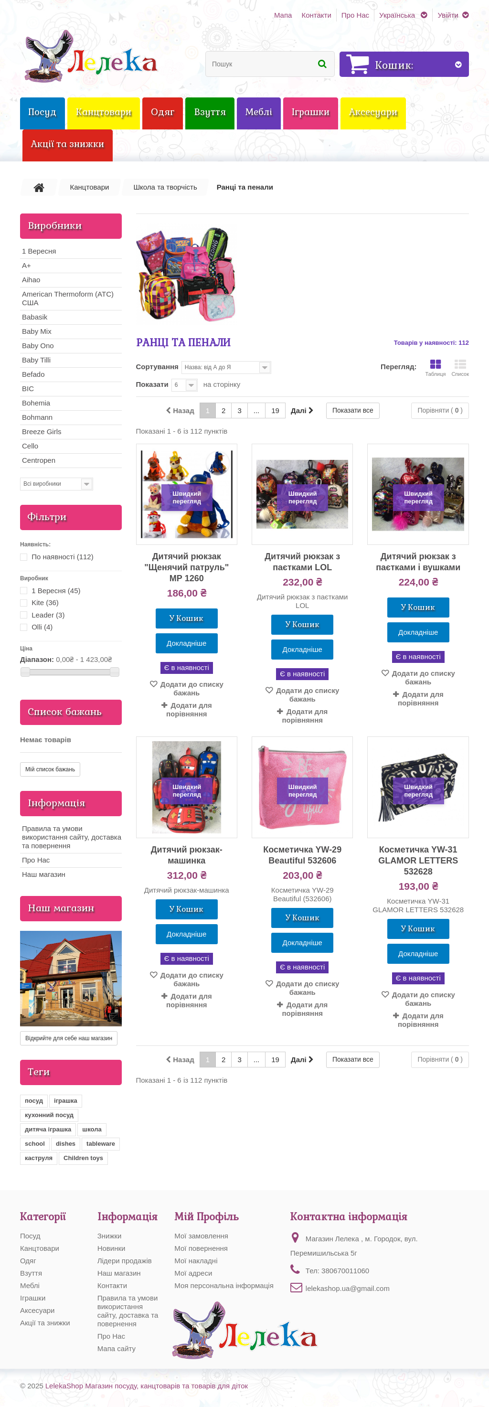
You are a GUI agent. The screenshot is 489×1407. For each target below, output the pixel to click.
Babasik (34, 317)
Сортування (157, 366)
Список (460, 368)
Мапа (283, 15)
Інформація (56, 803)
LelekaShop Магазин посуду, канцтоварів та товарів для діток (146, 1386)
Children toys (83, 1158)
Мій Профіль (206, 1216)
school (35, 1143)
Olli (42, 627)
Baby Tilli (36, 360)
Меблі (30, 1285)
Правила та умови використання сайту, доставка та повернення (71, 837)
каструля (39, 1158)
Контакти (316, 15)
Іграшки (32, 1298)
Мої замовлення (201, 1236)
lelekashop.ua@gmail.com (348, 1288)
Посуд (30, 1236)
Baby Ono (38, 345)
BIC (28, 388)
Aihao (31, 280)
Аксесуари (37, 1310)
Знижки (109, 1236)
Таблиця (435, 368)
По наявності (63, 557)
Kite (45, 602)
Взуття (31, 1273)
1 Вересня (39, 251)
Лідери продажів (124, 1261)
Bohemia (36, 403)
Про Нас (355, 15)
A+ (26, 265)
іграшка (65, 1100)
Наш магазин (43, 874)
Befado (33, 374)
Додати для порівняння (189, 709)
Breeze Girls (42, 431)
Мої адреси (193, 1273)
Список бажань (65, 711)
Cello (30, 446)
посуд (34, 1100)
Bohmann (37, 417)
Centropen (38, 460)
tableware (100, 1143)
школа (91, 1129)
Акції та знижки (45, 1323)
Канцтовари (39, 1248)
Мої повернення (201, 1248)
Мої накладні (195, 1261)
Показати (152, 384)
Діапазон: (37, 659)
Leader (48, 615)
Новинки (111, 1248)
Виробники (55, 225)
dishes (65, 1143)
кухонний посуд (49, 1115)
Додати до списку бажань (191, 688)
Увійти (447, 15)
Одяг (28, 1261)
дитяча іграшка (48, 1129)
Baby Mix (37, 331)
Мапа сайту (116, 1348)
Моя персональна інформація (223, 1285)
